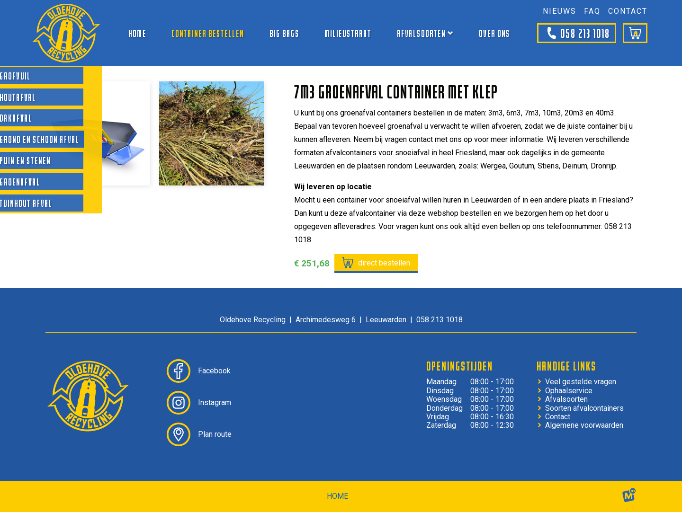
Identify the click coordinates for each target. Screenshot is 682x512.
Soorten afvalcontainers (584, 408)
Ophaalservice (568, 391)
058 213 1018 (576, 33)
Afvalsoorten (566, 399)
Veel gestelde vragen (580, 382)
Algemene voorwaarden (584, 425)
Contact (557, 417)
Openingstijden (459, 365)
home (337, 496)
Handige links (566, 365)
